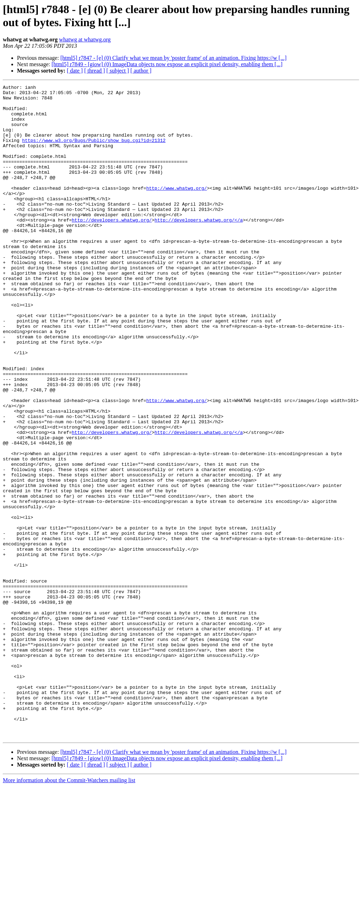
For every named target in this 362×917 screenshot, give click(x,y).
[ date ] (75, 71)
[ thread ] (94, 71)
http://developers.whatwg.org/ (112, 247)
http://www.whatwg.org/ (176, 209)
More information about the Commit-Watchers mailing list (69, 911)
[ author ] (141, 71)
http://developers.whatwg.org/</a (198, 247)
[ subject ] (117, 71)
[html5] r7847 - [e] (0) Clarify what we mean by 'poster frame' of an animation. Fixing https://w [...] (173, 58)
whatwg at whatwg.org (85, 39)
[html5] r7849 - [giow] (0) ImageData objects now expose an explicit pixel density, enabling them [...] (167, 64)
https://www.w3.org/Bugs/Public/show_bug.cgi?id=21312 (94, 152)
